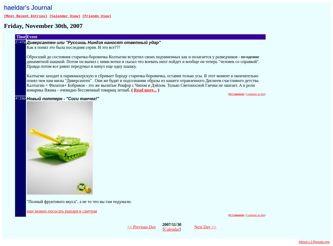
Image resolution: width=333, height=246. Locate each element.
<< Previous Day (141, 227)
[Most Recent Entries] (25, 16)
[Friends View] (96, 16)
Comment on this (255, 94)
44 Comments (236, 94)
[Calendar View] (64, 16)
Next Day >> (205, 227)
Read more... (145, 91)
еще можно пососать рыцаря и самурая (62, 212)
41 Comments (236, 215)
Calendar (171, 230)
